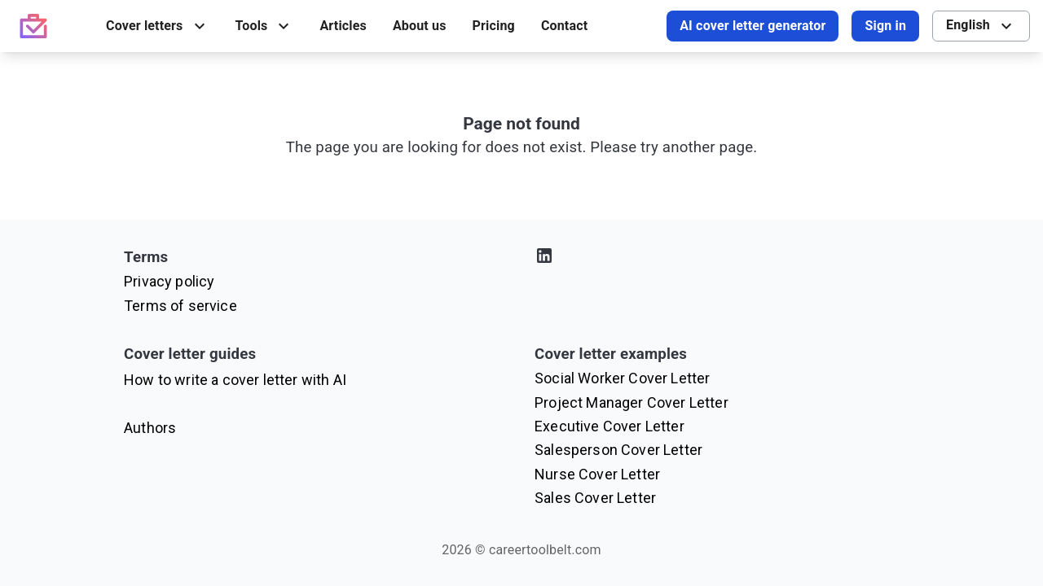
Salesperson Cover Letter (618, 449)
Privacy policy (169, 281)
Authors (150, 427)
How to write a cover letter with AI (235, 379)
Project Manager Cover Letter (631, 402)
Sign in (885, 25)
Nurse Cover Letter (597, 474)
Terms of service (180, 305)
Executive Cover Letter (609, 426)
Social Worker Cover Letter (622, 378)
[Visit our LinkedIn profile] (727, 258)
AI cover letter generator (752, 25)
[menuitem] (157, 26)
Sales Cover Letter (595, 497)
